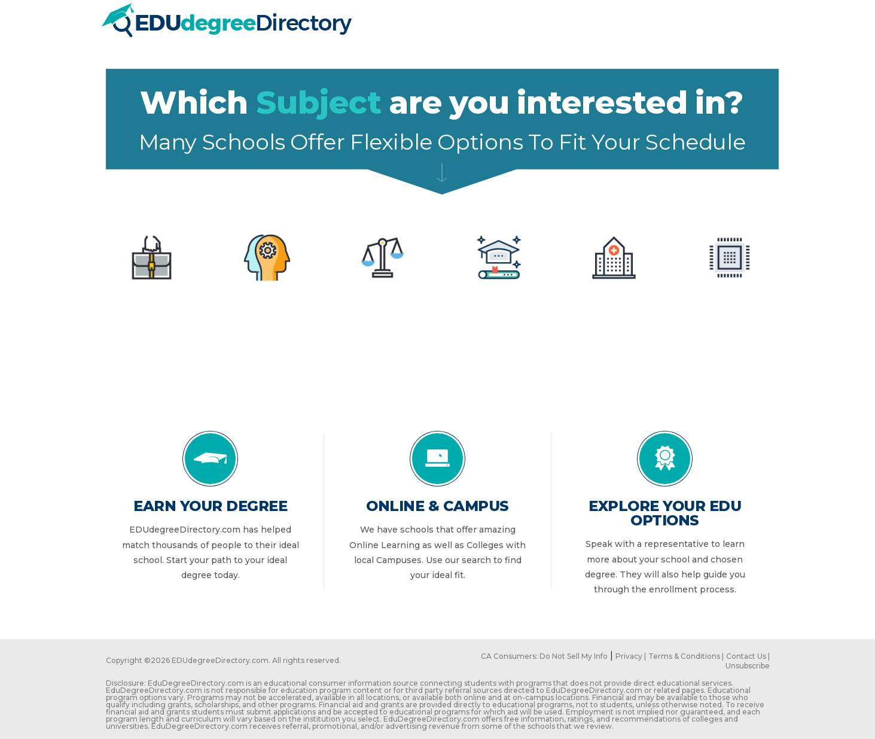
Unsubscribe (747, 665)
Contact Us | (748, 656)
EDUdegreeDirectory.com (220, 660)
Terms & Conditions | (686, 656)
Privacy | (630, 656)
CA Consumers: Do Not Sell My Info (544, 656)
